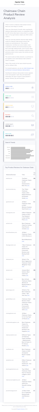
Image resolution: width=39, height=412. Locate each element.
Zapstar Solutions (21, 409)
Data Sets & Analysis (19, 4)
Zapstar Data (19, 2)
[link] (28, 185)
